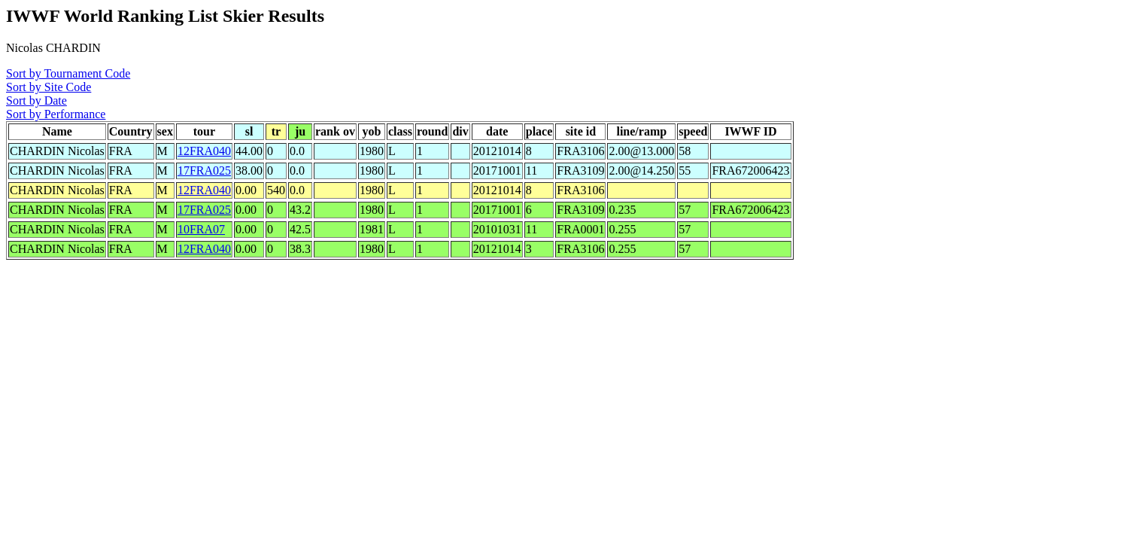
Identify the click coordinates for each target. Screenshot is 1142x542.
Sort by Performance (55, 114)
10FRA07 (201, 229)
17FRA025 (204, 170)
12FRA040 (204, 151)
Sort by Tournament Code (68, 73)
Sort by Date (36, 100)
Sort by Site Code (48, 87)
